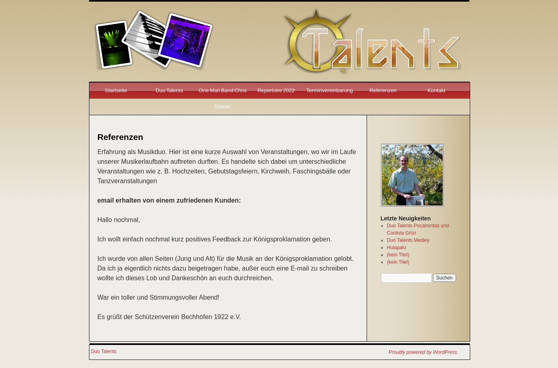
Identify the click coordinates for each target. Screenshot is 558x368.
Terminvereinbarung (329, 90)
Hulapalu (396, 247)
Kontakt (436, 90)
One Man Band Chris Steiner (222, 98)
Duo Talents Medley (408, 240)
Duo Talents (169, 90)
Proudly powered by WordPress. (423, 352)
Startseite (116, 90)
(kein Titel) (398, 255)
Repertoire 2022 (276, 90)
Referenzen (383, 90)
